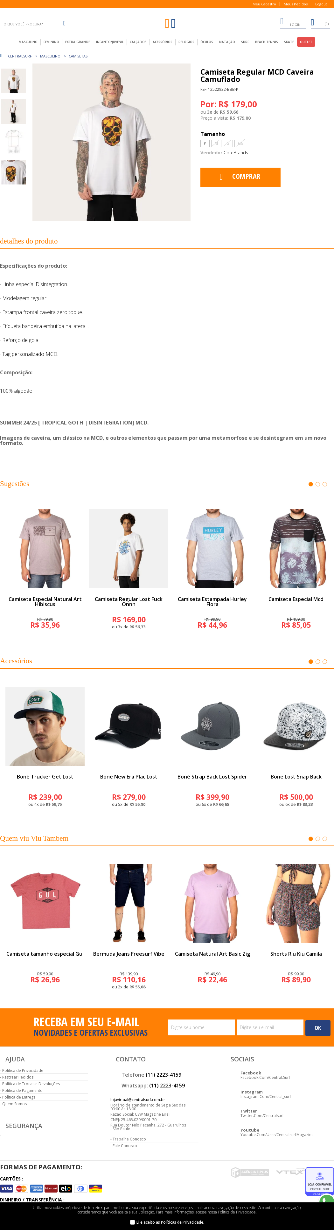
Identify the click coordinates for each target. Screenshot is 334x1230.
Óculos (206, 42)
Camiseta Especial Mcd (296, 599)
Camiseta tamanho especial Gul (45, 953)
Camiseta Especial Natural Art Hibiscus (45, 602)
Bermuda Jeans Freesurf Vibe (128, 953)
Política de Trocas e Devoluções (31, 1083)
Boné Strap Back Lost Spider (212, 776)
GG (241, 143)
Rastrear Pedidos (17, 1077)
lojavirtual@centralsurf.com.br (137, 1099)
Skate (289, 42)
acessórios (162, 42)
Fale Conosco (125, 1145)
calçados (138, 42)
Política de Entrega (19, 1097)
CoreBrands (236, 153)
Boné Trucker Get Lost (45, 776)
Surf (245, 42)
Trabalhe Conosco (129, 1139)
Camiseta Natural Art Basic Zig (212, 953)
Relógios (186, 42)
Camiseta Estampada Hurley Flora (212, 602)
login (290, 22)
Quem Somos (14, 1103)
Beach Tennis (266, 42)
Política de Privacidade (22, 1070)
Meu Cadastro (264, 4)
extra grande (77, 42)
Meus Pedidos (296, 4)
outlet (306, 42)
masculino (28, 42)
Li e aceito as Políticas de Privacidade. (170, 1222)
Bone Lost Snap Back (296, 776)
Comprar (246, 176)
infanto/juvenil (110, 42)
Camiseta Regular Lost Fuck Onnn (129, 602)
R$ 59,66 (229, 112)
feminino (51, 42)
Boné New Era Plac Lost (128, 776)
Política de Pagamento (22, 1090)
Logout (321, 4)
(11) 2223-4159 (163, 1074)
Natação (227, 42)
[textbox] (28, 24)
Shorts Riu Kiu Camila (296, 953)
